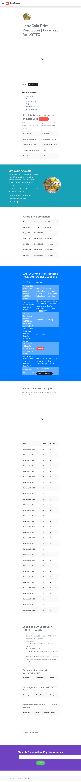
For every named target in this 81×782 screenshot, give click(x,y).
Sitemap (36, 779)
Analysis (28, 99)
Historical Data (30, 106)
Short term (29, 96)
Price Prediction (31, 101)
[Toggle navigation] (3, 3)
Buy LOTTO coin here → (45, 373)
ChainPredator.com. (17, 779)
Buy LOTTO (33, 84)
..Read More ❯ (13, 202)
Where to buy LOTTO (32, 109)
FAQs (28, 104)
